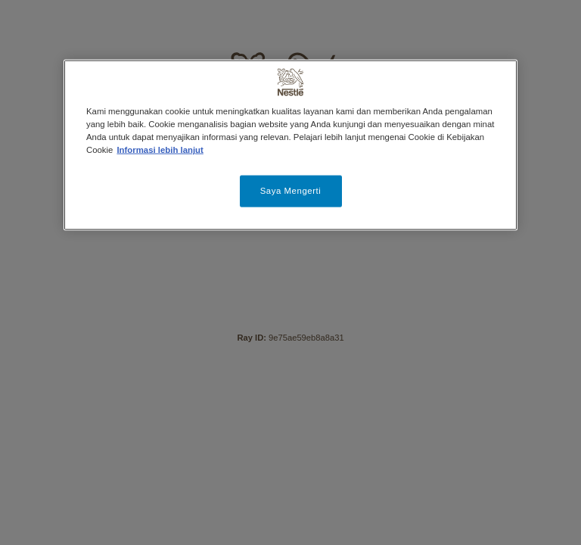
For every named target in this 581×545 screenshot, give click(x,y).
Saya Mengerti (291, 190)
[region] (290, 145)
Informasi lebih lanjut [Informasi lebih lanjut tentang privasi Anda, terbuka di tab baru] (160, 149)
